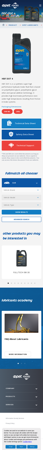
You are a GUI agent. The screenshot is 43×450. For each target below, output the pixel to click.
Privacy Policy (10, 423)
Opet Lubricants (30, 25)
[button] (8, 283)
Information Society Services (15, 418)
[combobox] (21, 182)
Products (10, 396)
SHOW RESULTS (21, 212)
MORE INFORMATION (18, 354)
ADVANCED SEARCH (21, 219)
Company (10, 388)
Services (10, 405)
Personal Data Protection (14, 428)
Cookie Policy (27, 447)
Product (13, 25)
